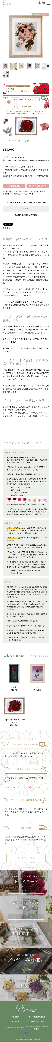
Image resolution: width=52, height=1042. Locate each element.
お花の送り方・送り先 (37, 185)
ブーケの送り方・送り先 (37, 1017)
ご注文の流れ (14, 185)
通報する (6, 227)
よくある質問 (15, 1017)
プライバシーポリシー (37, 1021)
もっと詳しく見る (26, 858)
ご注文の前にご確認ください (23, 191)
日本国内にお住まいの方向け (26, 215)
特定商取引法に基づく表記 (15, 1027)
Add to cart (26, 208)
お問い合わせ (15, 1021)
